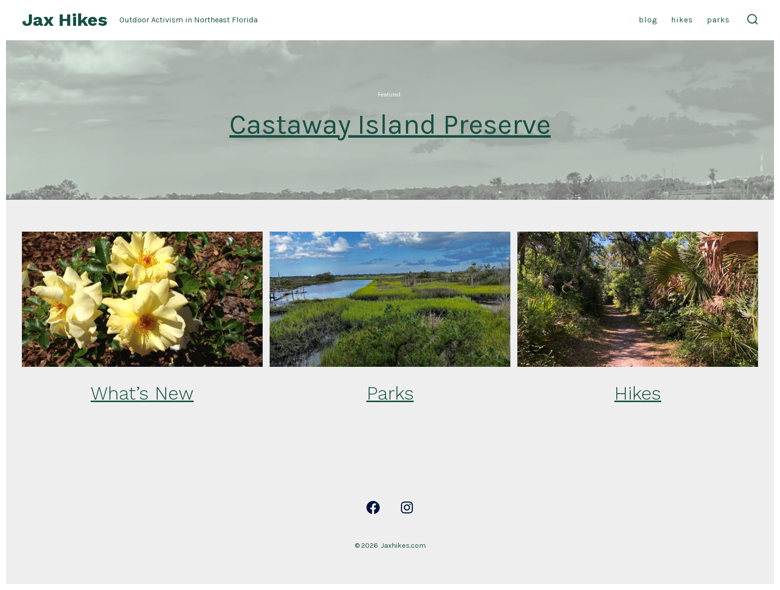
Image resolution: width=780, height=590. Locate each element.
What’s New (142, 393)
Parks (718, 19)
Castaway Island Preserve (390, 124)
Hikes (682, 19)
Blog (648, 19)
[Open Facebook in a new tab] (373, 507)
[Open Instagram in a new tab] (407, 507)
